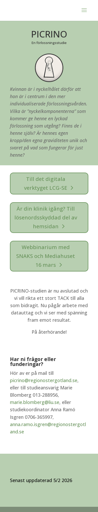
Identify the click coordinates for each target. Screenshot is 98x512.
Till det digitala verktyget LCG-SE (45, 183)
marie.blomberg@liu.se (34, 402)
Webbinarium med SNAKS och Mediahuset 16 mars (45, 256)
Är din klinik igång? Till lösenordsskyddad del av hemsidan (45, 217)
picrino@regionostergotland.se (43, 380)
